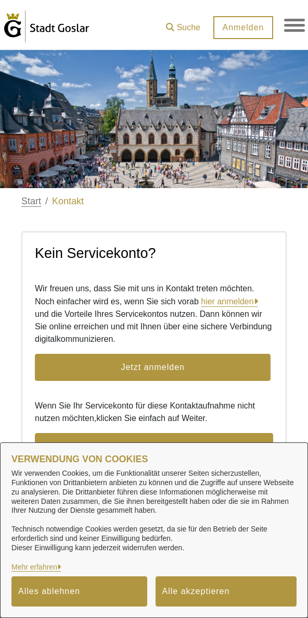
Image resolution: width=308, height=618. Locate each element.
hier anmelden (227, 301)
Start (31, 201)
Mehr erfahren (34, 567)
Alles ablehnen (49, 591)
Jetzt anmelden (153, 367)
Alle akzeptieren (196, 591)
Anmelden (243, 27)
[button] (183, 23)
